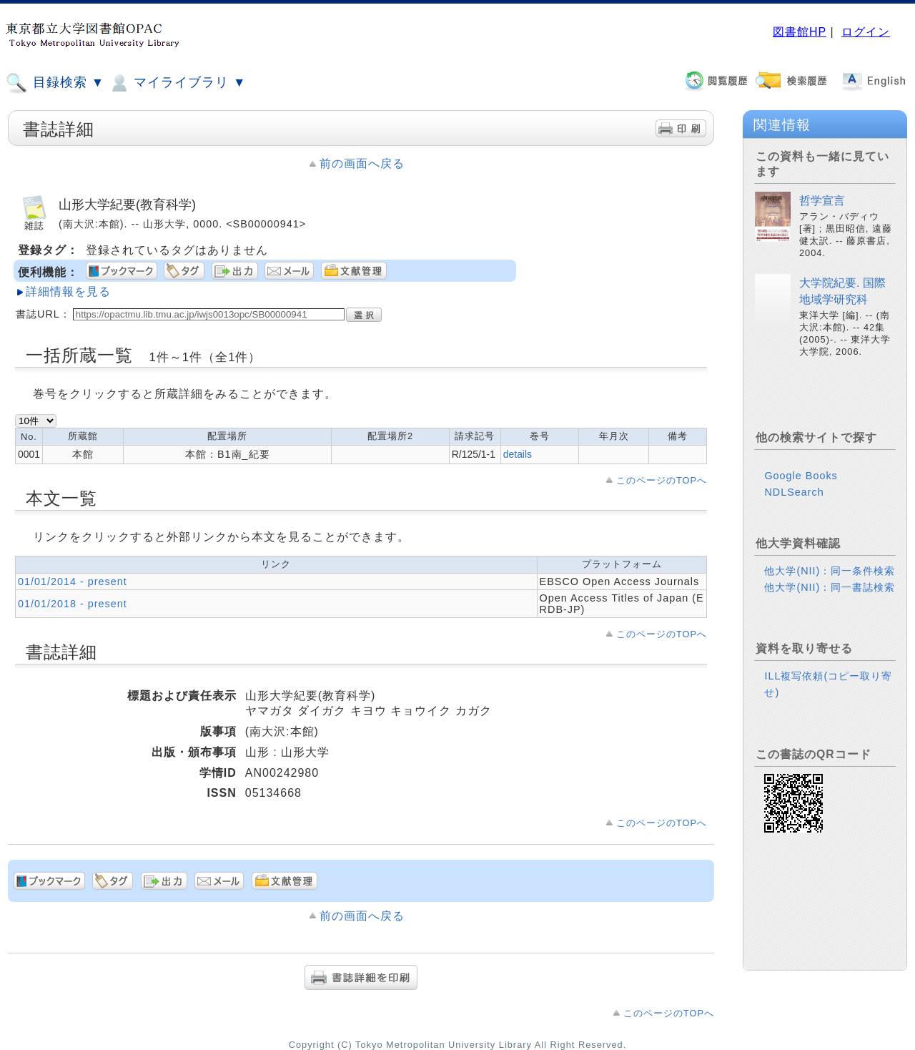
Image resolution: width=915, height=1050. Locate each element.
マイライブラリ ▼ (177, 83)
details (517, 454)
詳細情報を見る (68, 291)
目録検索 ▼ (55, 83)
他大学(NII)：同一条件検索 (829, 570)
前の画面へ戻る (362, 163)
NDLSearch (794, 492)
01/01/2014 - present (72, 581)
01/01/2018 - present (72, 603)
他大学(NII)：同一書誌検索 (829, 587)
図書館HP (799, 32)
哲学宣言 (822, 201)
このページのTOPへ (661, 480)
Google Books (800, 475)
